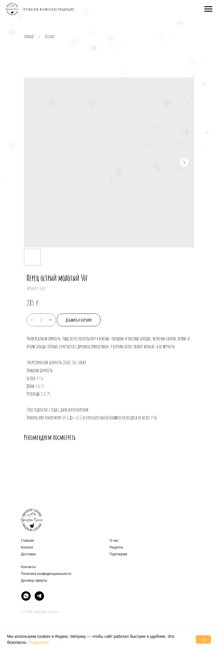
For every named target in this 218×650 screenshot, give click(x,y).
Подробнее (38, 642)
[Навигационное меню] (208, 9)
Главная (28, 36)
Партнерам (118, 554)
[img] (26, 596)
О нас (114, 541)
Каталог (50, 36)
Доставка (28, 554)
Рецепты (116, 547)
